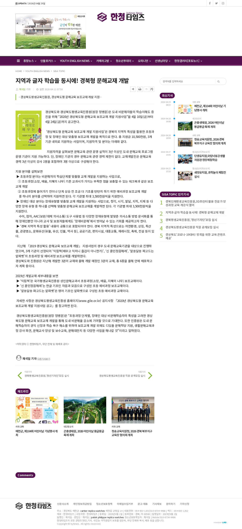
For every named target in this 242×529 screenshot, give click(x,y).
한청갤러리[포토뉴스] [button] (188, 61)
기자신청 (184, 504)
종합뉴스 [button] (29, 61)
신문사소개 (63, 504)
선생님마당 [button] (162, 61)
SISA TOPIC (59, 71)
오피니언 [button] (144, 61)
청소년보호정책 (104, 504)
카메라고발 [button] (103, 61)
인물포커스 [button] (48, 61)
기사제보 (156, 504)
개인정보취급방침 (82, 504)
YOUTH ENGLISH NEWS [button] (76, 61)
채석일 (22, 89)
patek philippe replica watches (107, 517)
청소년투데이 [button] (125, 61)
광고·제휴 (143, 504)
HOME (19, 71)
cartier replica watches (92, 510)
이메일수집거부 (125, 504)
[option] (51, 31)
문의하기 (170, 504)
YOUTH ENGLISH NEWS (37, 71)
